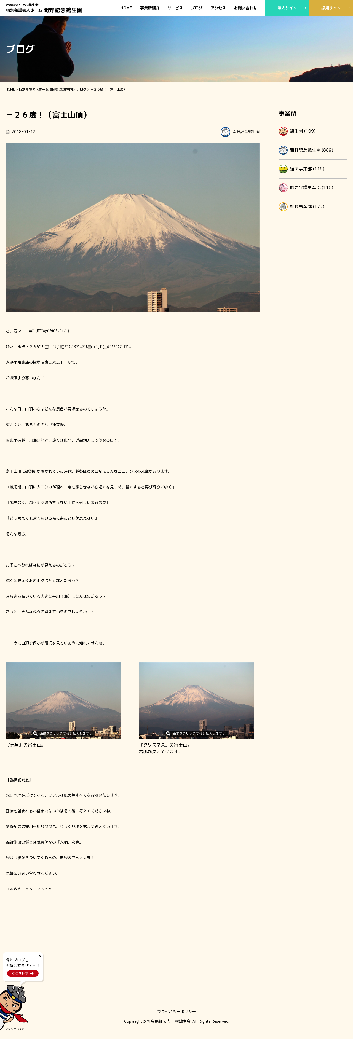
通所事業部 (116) (301, 169)
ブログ (196, 8)
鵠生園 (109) (297, 131)
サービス (175, 8)
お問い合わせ (245, 8)
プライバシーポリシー (176, 1011)
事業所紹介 (149, 8)
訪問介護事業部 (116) (306, 187)
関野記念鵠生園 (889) (306, 150)
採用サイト (331, 8)
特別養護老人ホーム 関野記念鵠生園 (46, 89)
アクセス (218, 8)
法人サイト (287, 8)
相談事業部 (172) (301, 206)
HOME (126, 8)
